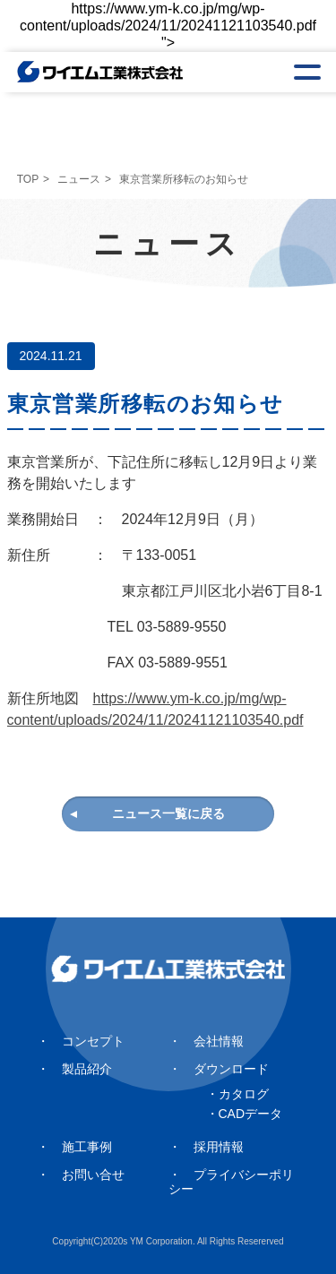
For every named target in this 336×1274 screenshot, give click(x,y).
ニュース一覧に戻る (168, 813)
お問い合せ (93, 1174)
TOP (28, 179)
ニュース (78, 179)
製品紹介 (87, 1069)
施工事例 (87, 1147)
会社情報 (219, 1041)
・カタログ (237, 1094)
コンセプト (93, 1041)
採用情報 (219, 1147)
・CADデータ (244, 1113)
